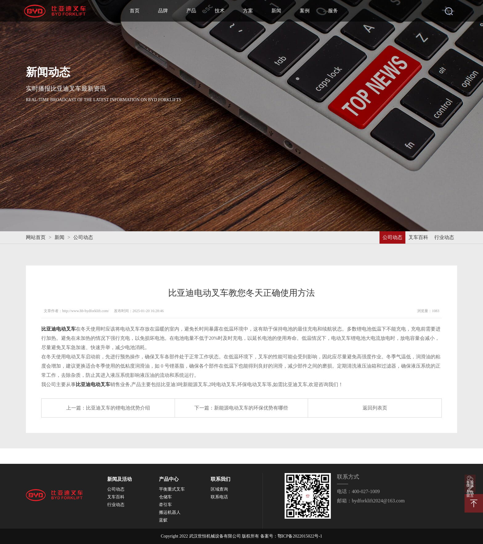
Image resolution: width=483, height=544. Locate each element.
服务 (333, 10)
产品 (191, 10)
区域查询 (219, 489)
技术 (220, 10)
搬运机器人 (170, 512)
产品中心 (169, 479)
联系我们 (220, 479)
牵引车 (165, 504)
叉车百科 (418, 237)
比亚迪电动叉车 (58, 329)
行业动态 (444, 237)
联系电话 (219, 497)
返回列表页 (375, 407)
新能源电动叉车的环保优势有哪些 (251, 407)
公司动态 (83, 237)
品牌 (163, 10)
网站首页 (36, 237)
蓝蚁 (163, 520)
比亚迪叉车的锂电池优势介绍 (118, 407)
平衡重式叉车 (172, 489)
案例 (305, 10)
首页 (135, 10)
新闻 (276, 10)
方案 (248, 10)
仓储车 (165, 497)
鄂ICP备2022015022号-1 (300, 536)
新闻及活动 (119, 479)
